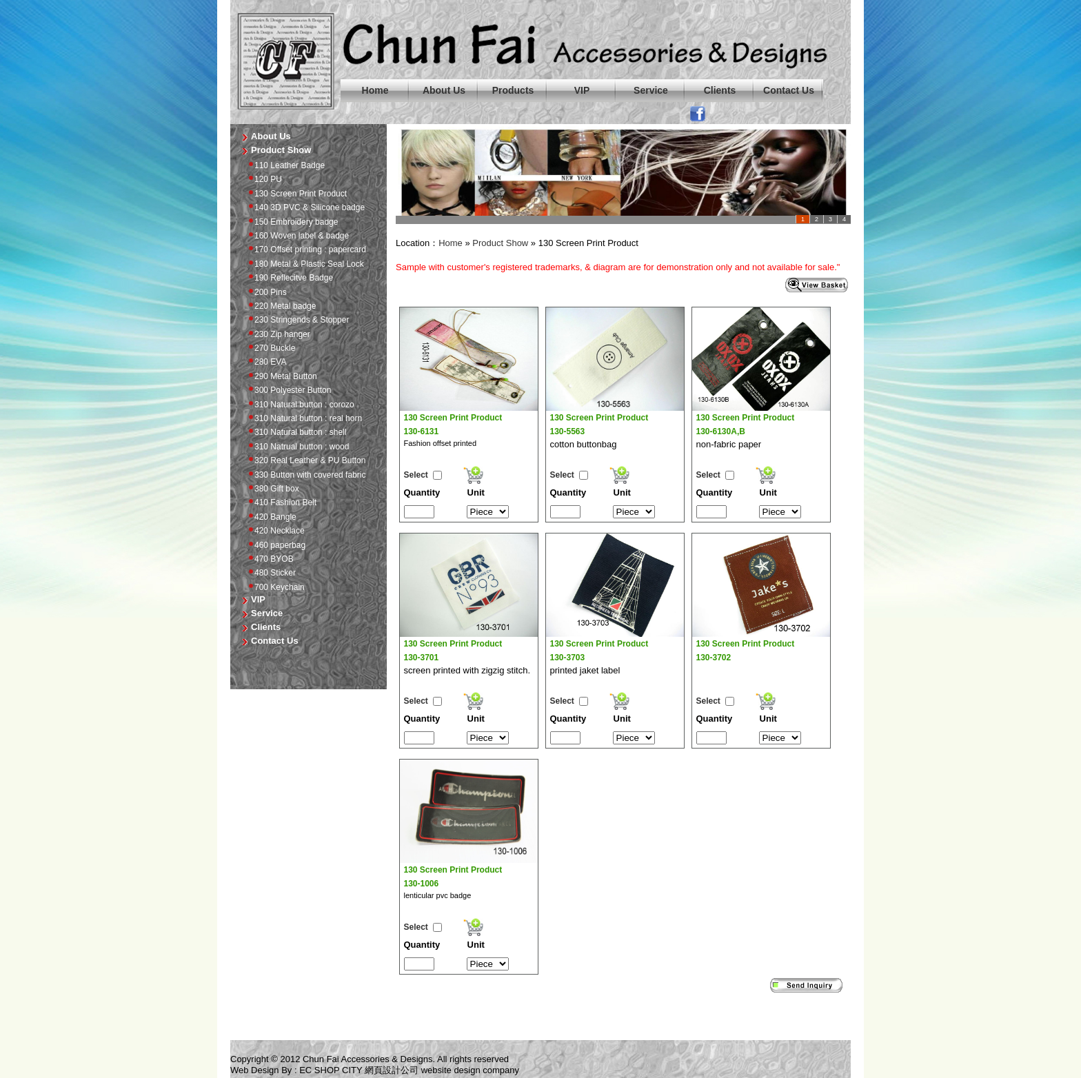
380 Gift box (271, 489)
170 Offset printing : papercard (305, 249)
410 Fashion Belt (280, 502)
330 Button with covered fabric (304, 475)
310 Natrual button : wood (296, 446)
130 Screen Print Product (295, 194)
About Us (444, 90)
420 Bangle (270, 517)
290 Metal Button (280, 376)
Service (651, 90)
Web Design (254, 1070)
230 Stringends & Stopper (296, 320)
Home (375, 90)
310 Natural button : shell (295, 432)
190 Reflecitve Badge (288, 278)
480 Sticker (270, 573)
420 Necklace (274, 531)
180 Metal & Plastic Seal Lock (304, 264)
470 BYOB (269, 559)
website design (451, 1070)
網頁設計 (383, 1070)
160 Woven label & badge (296, 236)
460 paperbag (274, 545)
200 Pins (265, 292)
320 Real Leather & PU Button (304, 460)
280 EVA (265, 362)
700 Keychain (274, 587)
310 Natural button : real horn (303, 418)
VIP (582, 90)
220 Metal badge (280, 306)
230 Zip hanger (277, 334)
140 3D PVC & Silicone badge (304, 207)
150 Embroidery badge (291, 222)
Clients (720, 90)
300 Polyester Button (287, 390)
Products (513, 90)
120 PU (263, 179)
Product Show (500, 243)
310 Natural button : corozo (299, 404)
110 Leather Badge (284, 165)
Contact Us (788, 90)
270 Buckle (269, 348)
